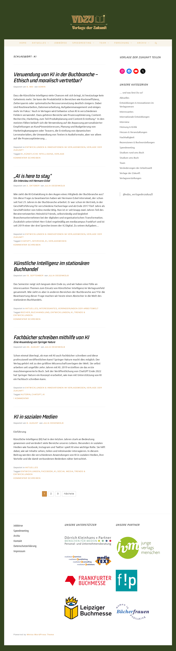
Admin (41, 87)
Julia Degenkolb (54, 186)
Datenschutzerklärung (24, 546)
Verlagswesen (57, 241)
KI (22, 154)
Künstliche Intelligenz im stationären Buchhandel (51, 266)
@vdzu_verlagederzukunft (138, 194)
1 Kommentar (21, 398)
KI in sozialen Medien (35, 416)
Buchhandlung (40, 312)
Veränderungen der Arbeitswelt (78, 308)
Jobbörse (60, 42)
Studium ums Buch (129, 157)
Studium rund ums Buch (132, 152)
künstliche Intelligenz (38, 154)
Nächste (69, 493)
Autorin (26, 394)
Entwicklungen (60, 312)
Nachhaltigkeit (127, 137)
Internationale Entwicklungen (134, 116)
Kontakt (17, 541)
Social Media (65, 471)
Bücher (25, 312)
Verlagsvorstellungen (130, 178)
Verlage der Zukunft (130, 173)
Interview (38, 241)
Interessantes (48, 308)
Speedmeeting (82, 42)
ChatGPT (26, 241)
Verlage (59, 154)
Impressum (19, 551)
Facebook (47, 471)
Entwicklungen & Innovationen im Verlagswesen (55, 147)
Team (103, 42)
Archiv (142, 42)
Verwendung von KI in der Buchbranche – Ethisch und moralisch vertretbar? (55, 77)
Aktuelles (39, 42)
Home (23, 42)
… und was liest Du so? (131, 92)
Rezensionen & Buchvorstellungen (137, 142)
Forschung (121, 42)
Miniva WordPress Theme (40, 634)
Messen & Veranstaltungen (133, 132)
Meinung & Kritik (128, 126)
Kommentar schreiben (26, 158)
